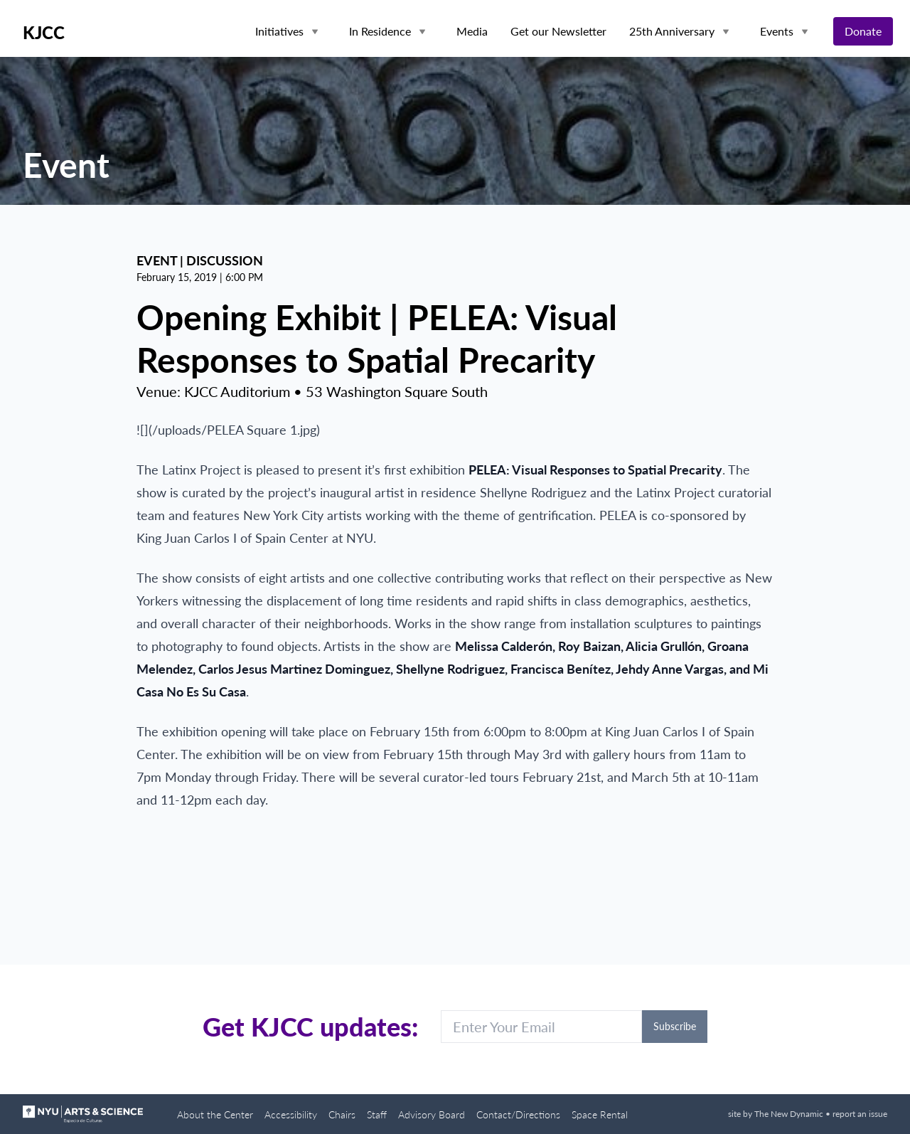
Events (776, 31)
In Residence (380, 31)
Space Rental (600, 1114)
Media (472, 31)
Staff (377, 1114)
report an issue (860, 1113)
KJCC (44, 33)
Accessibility (290, 1114)
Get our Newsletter (558, 31)
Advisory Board (431, 1114)
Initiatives (279, 31)
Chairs (341, 1114)
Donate (863, 31)
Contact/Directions (518, 1114)
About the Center (215, 1114)
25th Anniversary (671, 31)
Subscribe (674, 1026)
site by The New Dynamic (776, 1113)
